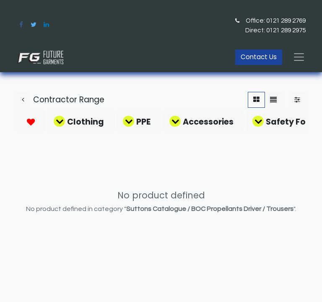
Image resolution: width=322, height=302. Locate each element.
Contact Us (259, 56)
